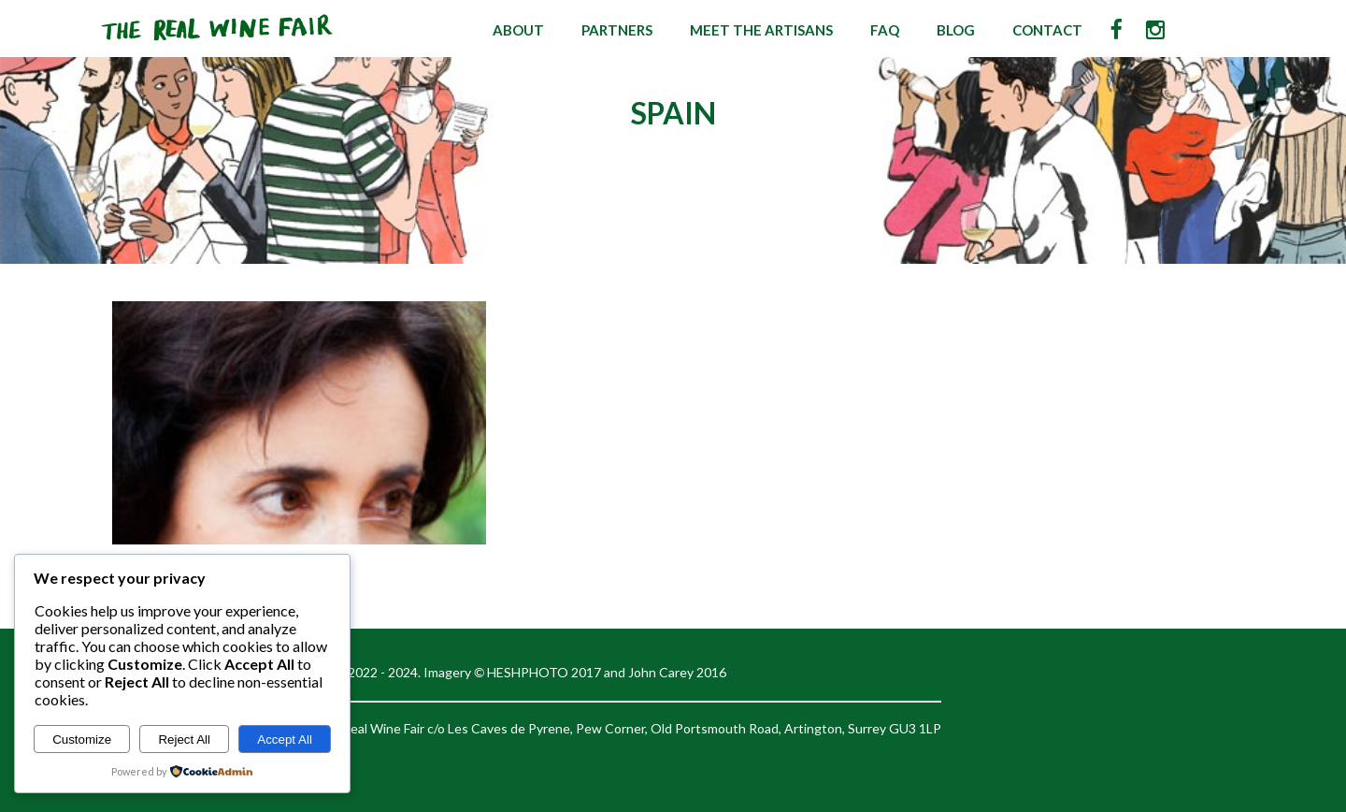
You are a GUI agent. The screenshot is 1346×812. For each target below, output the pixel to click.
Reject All (184, 739)
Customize (81, 739)
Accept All (284, 739)
